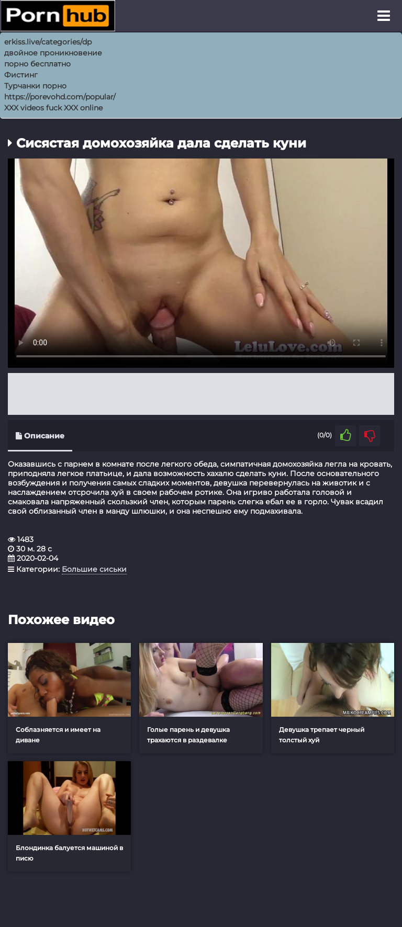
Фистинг (21, 75)
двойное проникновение (53, 53)
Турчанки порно (35, 86)
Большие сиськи (94, 569)
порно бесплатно (37, 64)
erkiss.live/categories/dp (48, 42)
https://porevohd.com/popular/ (60, 96)
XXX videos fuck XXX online (53, 107)
